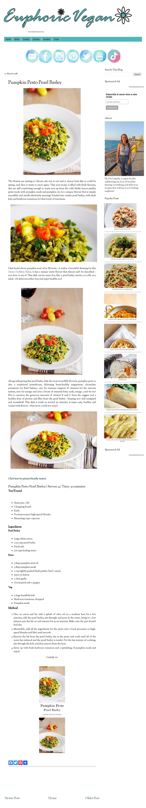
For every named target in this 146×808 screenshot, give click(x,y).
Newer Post (12, 798)
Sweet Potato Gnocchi (122, 229)
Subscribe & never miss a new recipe (121, 95)
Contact (26, 39)
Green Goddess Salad (19, 272)
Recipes (36, 39)
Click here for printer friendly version (27, 478)
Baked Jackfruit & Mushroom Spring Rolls (122, 410)
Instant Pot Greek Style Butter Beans (122, 319)
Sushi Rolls (122, 379)
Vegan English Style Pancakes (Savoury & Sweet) (122, 440)
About (16, 39)
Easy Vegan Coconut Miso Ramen (122, 349)
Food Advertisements (35, 32)
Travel (56, 39)
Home (8, 39)
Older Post (92, 798)
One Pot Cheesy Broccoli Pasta (122, 259)
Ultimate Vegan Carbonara (122, 289)
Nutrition (46, 39)
